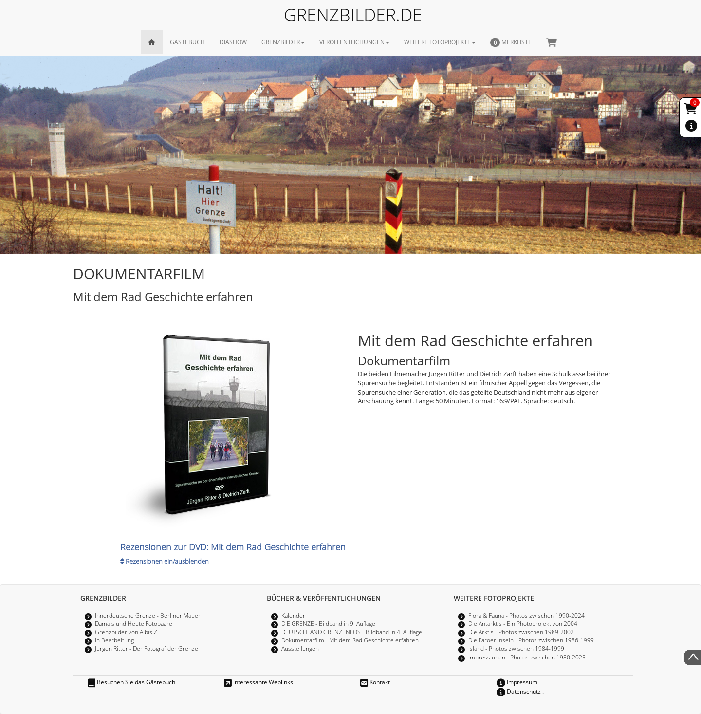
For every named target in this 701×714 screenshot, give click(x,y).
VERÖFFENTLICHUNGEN (354, 42)
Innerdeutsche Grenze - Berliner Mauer (148, 615)
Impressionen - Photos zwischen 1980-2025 (527, 657)
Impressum (517, 682)
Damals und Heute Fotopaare (133, 623)
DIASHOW (233, 42)
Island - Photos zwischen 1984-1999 (516, 648)
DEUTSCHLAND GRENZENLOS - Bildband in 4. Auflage (351, 632)
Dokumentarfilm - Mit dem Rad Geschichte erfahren (350, 640)
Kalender (293, 615)
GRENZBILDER (283, 42)
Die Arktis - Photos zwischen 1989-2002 (521, 632)
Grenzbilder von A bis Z (126, 632)
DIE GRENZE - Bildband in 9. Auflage (328, 623)
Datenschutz (519, 691)
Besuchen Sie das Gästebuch (131, 682)
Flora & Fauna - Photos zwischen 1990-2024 (526, 615)
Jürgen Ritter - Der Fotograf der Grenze (146, 648)
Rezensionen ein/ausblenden (164, 561)
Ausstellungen (300, 648)
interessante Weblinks (258, 682)
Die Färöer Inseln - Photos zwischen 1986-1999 (531, 640)
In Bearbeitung (114, 640)
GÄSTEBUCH (187, 42)
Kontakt (375, 682)
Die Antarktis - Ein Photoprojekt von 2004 (522, 623)
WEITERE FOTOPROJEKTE (440, 42)
